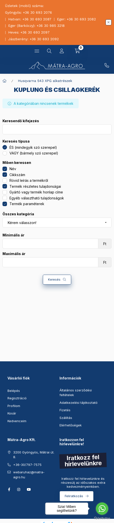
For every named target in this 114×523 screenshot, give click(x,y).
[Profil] (62, 51)
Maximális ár (13, 254)
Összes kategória (18, 214)
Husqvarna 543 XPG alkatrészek (45, 81)
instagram (19, 489)
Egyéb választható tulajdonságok (36, 198)
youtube (29, 489)
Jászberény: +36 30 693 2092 (33, 39)
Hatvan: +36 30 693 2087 (29, 19)
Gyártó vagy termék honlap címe (36, 192)
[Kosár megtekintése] (77, 51)
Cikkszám (17, 175)
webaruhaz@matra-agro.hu (29, 474)
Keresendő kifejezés (20, 121)
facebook (9, 489)
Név (12, 169)
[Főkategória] (4, 81)
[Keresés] (49, 51)
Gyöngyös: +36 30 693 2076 (28, 12)
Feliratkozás (74, 496)
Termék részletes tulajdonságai (35, 186)
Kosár (11, 413)
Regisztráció (17, 398)
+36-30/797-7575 (107, 65)
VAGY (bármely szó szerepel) (33, 153)
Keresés (54, 279)
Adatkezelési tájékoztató (78, 403)
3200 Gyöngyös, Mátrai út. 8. (33, 454)
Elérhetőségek (70, 425)
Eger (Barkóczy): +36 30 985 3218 (36, 26)
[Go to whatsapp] (102, 508)
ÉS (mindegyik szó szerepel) (33, 147)
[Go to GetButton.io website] (102, 518)
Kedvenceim (16, 421)
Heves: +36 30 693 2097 (29, 32)
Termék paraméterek (26, 204)
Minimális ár (13, 235)
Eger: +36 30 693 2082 (76, 19)
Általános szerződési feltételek (75, 392)
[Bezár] (109, 22)
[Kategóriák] (37, 51)
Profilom (13, 406)
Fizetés (64, 410)
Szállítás (65, 418)
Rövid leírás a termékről (28, 180)
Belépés (13, 391)
